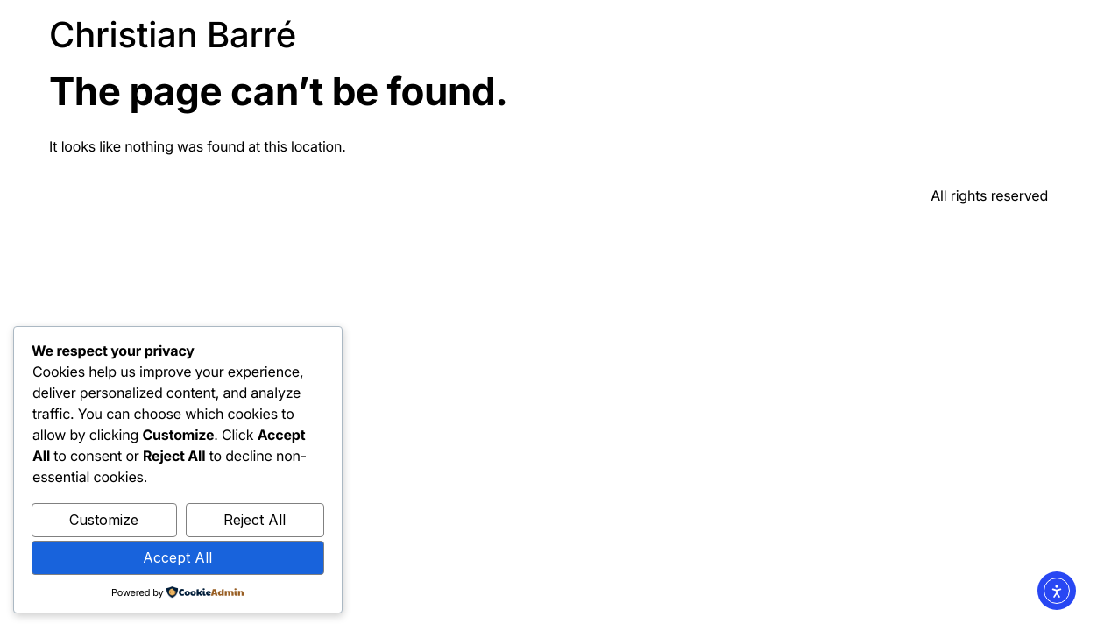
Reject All (254, 519)
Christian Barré (172, 34)
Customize (103, 519)
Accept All (177, 557)
